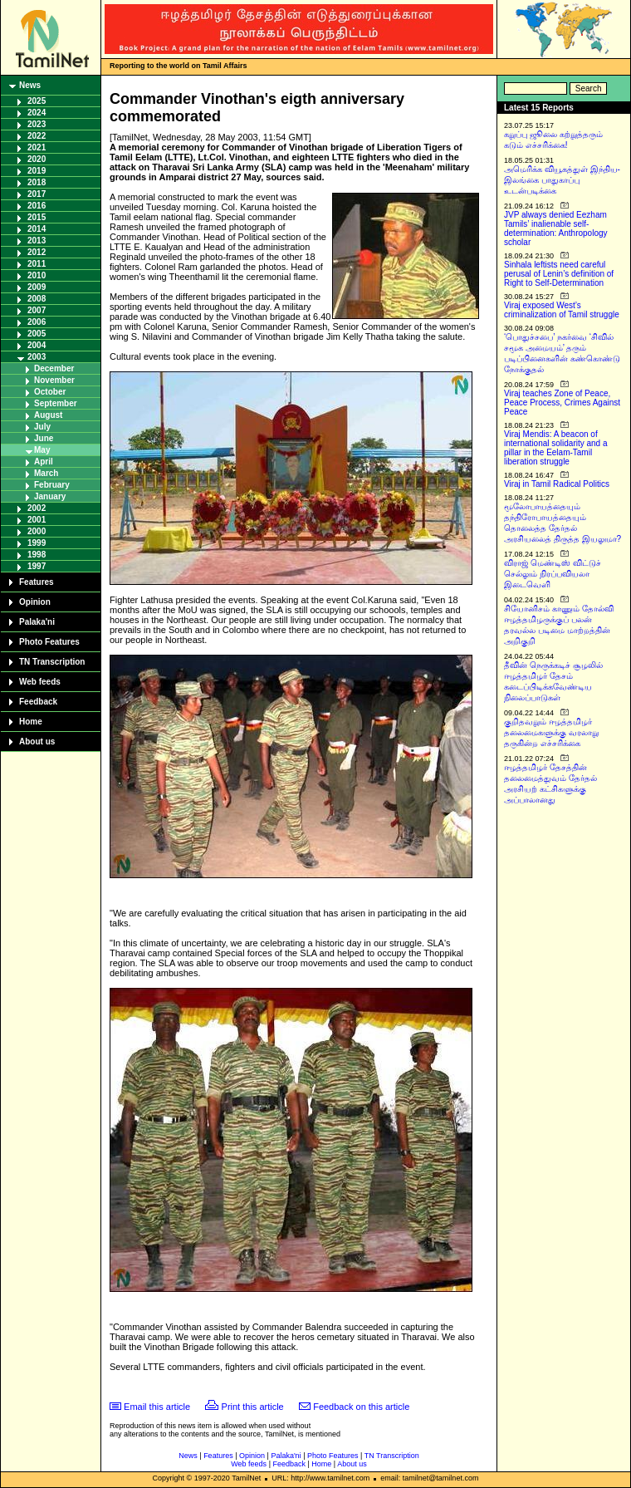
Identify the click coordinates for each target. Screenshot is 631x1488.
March (46, 473)
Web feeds (40, 681)
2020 (36, 159)
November (54, 380)
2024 (36, 112)
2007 (36, 310)
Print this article (253, 1407)
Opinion (35, 601)
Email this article (157, 1407)
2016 (36, 205)
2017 (36, 194)
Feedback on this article (361, 1407)
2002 (36, 508)
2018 (36, 182)
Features (36, 582)
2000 (36, 531)
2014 (36, 228)
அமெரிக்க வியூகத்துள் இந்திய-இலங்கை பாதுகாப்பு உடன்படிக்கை (562, 180)
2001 (36, 519)
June (43, 438)
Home (30, 721)
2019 (36, 170)
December (54, 368)
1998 (36, 554)
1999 (36, 543)
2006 (36, 322)
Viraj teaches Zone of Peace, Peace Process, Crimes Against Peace (562, 402)
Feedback (38, 701)
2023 (36, 124)
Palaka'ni (37, 621)
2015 (36, 217)
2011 (36, 263)
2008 (36, 298)
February (52, 484)
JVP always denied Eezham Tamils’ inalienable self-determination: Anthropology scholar (556, 228)
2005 (36, 333)
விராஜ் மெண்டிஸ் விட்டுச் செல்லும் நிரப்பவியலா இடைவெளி (552, 573)
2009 (36, 287)
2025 (36, 101)
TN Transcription (52, 661)
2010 (36, 275)
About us (37, 741)
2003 (36, 356)
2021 (36, 147)
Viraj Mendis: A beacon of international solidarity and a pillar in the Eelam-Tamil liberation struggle (556, 448)
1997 (36, 566)
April (43, 461)
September (55, 403)
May (42, 449)
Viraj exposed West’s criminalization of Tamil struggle (561, 310)
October (50, 391)
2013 (36, 240)
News (30, 85)
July (42, 426)
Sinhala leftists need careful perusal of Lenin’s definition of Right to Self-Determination (559, 273)
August (48, 415)
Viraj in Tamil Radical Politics (556, 484)
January (50, 496)
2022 (36, 135)
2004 (36, 345)
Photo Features (49, 641)
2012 (36, 252)
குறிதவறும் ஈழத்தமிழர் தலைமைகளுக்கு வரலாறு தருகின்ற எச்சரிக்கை (551, 732)
